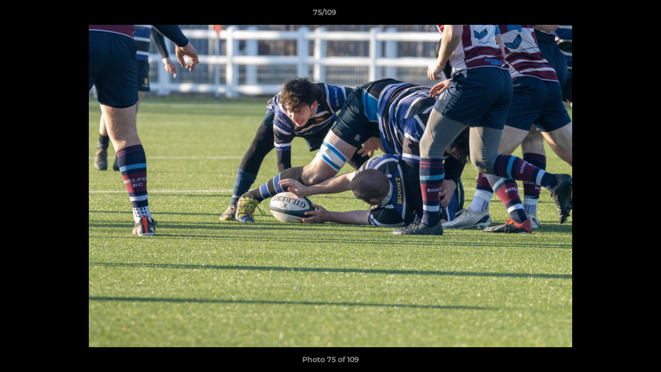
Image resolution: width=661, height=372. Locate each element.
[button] (617, 15)
